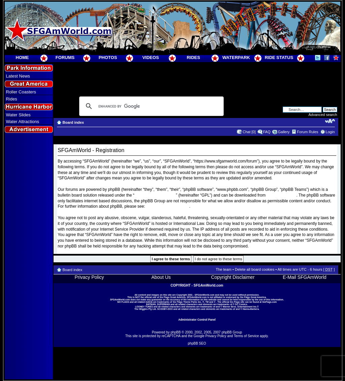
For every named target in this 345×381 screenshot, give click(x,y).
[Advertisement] (28, 256)
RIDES (193, 57)
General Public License (155, 195)
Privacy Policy (89, 277)
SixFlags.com (269, 302)
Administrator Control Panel (197, 319)
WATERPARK (236, 57)
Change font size (330, 121)
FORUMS (65, 57)
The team (223, 269)
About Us (161, 277)
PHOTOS (108, 57)
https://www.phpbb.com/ (167, 206)
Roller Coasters (21, 91)
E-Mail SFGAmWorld (304, 277)
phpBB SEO (197, 343)
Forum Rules (307, 132)
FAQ (267, 132)
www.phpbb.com (281, 195)
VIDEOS (150, 57)
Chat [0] (249, 132)
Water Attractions (22, 121)
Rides (11, 98)
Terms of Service (246, 336)
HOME (22, 57)
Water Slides (18, 114)
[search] (150, 106)
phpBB (175, 332)
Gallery (284, 132)
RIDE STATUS (279, 57)
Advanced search (323, 115)
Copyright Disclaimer (232, 277)
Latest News (18, 76)
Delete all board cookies (254, 269)
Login (330, 132)
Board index (73, 122)
